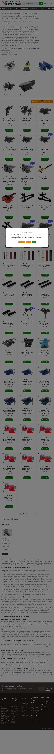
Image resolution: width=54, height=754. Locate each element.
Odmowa (28, 242)
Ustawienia (21, 242)
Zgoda (34, 242)
